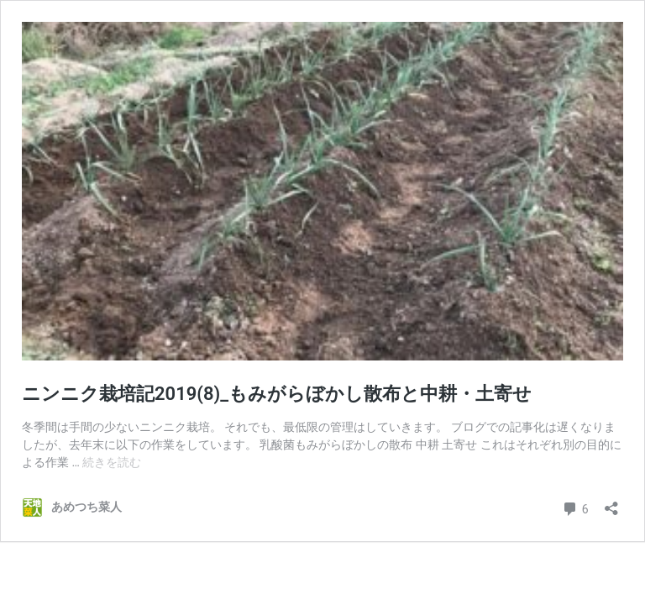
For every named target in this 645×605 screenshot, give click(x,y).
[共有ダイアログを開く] (611, 503)
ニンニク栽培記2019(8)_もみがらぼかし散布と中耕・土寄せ (277, 393)
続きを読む (111, 462)
